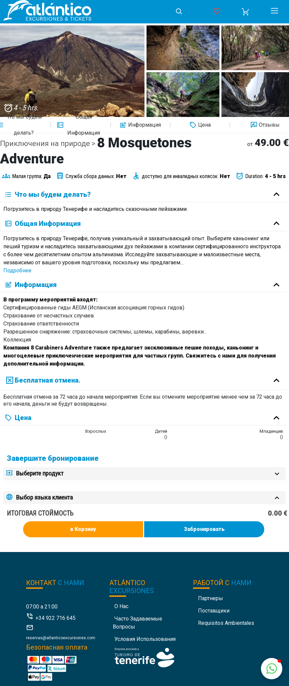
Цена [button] (199, 125)
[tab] (144, 473)
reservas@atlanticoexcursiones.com (60, 638)
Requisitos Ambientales (226, 623)
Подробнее (17, 270)
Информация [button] (139, 125)
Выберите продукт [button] (40, 473)
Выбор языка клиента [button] (44, 497)
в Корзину (83, 529)
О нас (121, 606)
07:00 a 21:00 (42, 606)
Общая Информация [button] (78, 125)
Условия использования (145, 639)
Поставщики (213, 610)
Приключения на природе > (48, 143)
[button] (245, 11)
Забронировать (204, 529)
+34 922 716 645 (55, 618)
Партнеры (210, 598)
